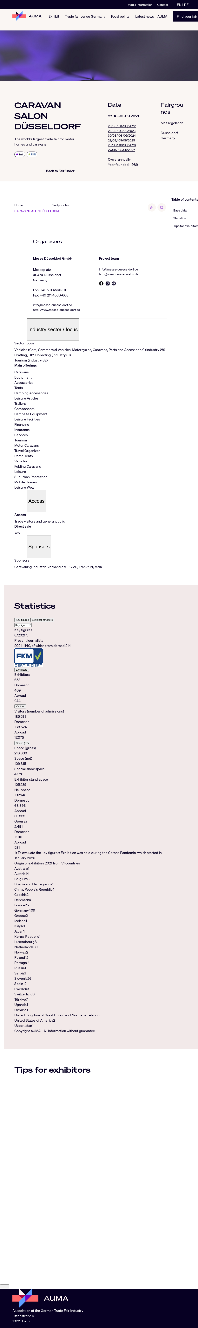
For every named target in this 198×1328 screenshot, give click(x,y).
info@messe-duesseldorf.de (55, 305)
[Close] (4, 1308)
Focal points (120, 19)
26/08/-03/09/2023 (123, 131)
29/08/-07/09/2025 (123, 142)
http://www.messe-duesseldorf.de (59, 310)
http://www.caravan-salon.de (120, 274)
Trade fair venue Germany (85, 19)
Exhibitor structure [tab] (42, 620)
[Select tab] (23, 626)
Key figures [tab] (22, 620)
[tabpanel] (90, 745)
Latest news (144, 19)
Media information (140, 5)
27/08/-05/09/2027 (123, 152)
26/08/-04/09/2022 (123, 126)
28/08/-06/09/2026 (123, 147)
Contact (162, 5)
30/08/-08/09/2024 (123, 136)
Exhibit (54, 19)
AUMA (162, 19)
